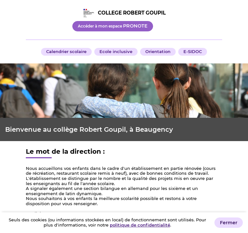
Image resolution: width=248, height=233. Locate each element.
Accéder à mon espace (113, 26)
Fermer (228, 223)
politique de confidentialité (140, 224)
